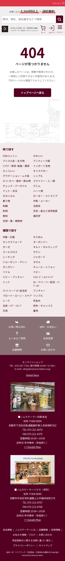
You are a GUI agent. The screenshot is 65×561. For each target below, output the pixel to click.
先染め (37, 300)
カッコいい (9, 171)
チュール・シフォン (44, 267)
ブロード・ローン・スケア (17, 295)
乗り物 (6, 201)
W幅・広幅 (9, 237)
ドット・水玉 (10, 191)
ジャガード (39, 257)
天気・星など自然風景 (45, 211)
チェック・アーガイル (15, 186)
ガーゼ (6, 247)
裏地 (35, 310)
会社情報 (7, 529)
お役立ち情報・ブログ (24, 534)
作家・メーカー (41, 201)
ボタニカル (9, 196)
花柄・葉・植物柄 (12, 221)
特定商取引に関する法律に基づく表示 (31, 540)
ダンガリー (9, 267)
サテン (37, 252)
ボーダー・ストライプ (45, 196)
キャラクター (40, 171)
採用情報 (55, 529)
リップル (38, 295)
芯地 (5, 310)
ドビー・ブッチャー (14, 277)
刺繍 (5, 206)
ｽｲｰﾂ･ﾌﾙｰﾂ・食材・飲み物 (17, 181)
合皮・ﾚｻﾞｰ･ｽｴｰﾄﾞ (12, 305)
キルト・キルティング (45, 247)
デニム (37, 186)
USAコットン (10, 156)
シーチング (9, 257)
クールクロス (10, 252)
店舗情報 (43, 529)
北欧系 (37, 206)
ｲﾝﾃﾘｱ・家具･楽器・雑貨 (16, 166)
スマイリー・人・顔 (44, 181)
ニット (6, 282)
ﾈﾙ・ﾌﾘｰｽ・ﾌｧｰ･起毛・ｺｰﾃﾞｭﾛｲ (46, 283)
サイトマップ (45, 545)
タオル (37, 262)
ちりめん (38, 237)
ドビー (37, 272)
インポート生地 (41, 166)
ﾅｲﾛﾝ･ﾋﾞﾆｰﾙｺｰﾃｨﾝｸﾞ (43, 277)
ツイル (6, 272)
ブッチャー (39, 290)
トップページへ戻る (32, 92)
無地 (5, 216)
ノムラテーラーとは (25, 529)
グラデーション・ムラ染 (16, 176)
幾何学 (37, 216)
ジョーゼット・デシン (15, 262)
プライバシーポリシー (24, 545)
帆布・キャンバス (43, 305)
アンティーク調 (41, 161)
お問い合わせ (45, 534)
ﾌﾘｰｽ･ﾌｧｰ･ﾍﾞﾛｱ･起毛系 (15, 290)
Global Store (32, 375)
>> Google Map (32, 447)
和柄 (5, 211)
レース (6, 300)
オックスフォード (12, 242)
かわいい (38, 156)
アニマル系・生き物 (14, 161)
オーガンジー (40, 242)
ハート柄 (38, 191)
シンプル (38, 176)
